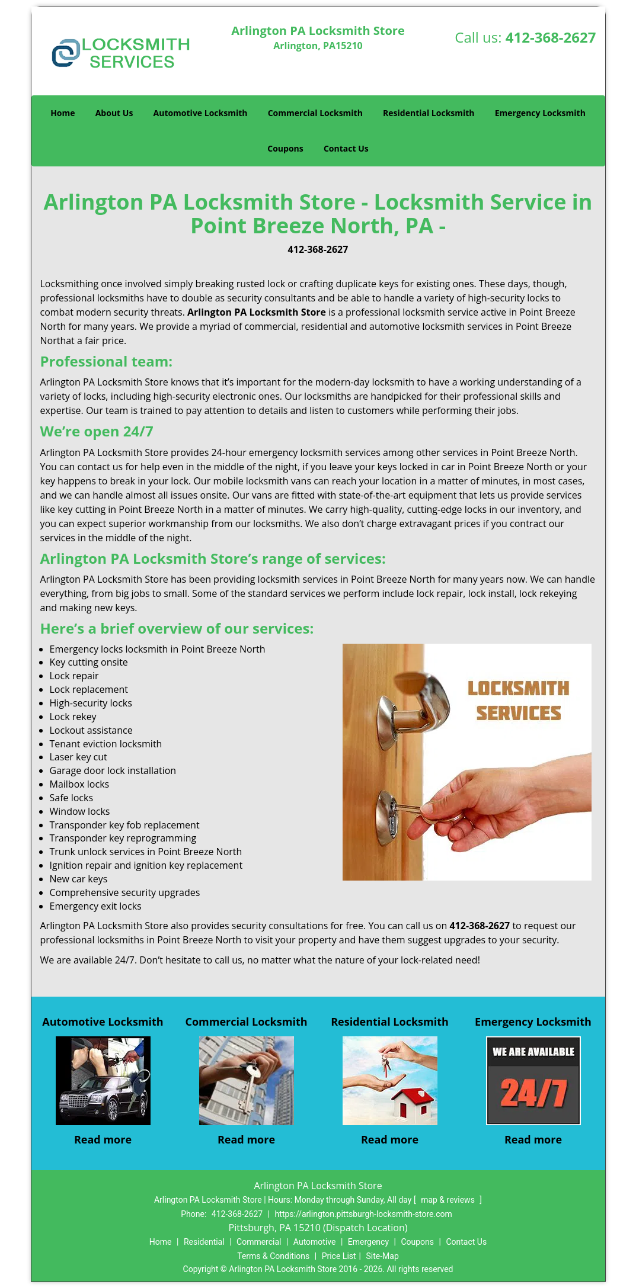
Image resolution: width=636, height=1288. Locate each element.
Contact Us (346, 148)
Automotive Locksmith (201, 112)
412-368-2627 (551, 37)
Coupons (285, 148)
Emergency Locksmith (540, 112)
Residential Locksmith (429, 112)
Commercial (258, 1242)
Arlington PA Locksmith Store (256, 312)
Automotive (314, 1242)
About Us (114, 112)
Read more (103, 1139)
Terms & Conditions (273, 1256)
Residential (204, 1242)
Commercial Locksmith (315, 112)
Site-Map (382, 1256)
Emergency (368, 1242)
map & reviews (449, 1200)
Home (62, 112)
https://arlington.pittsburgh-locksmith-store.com (363, 1214)
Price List (339, 1256)
